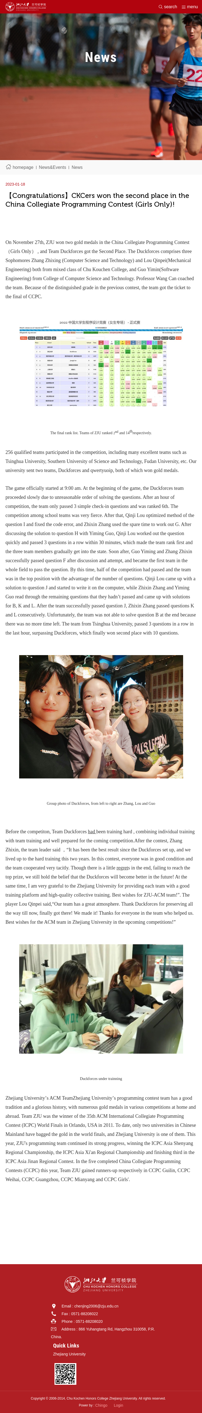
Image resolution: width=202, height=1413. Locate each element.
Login (118, 1405)
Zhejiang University (69, 1354)
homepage (23, 167)
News (77, 167)
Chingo (101, 1405)
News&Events (52, 167)
